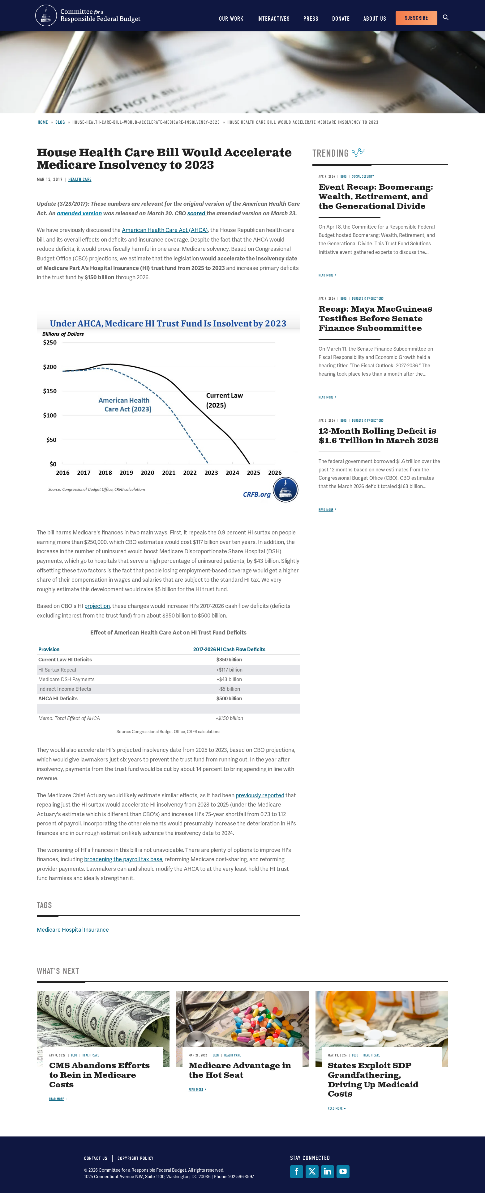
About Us (374, 18)
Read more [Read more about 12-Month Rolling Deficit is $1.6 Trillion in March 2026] (326, 510)
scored (197, 213)
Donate (341, 18)
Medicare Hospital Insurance (73, 929)
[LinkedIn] (327, 1171)
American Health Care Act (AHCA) (165, 230)
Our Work (231, 18)
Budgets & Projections (368, 299)
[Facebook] (296, 1171)
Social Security (363, 177)
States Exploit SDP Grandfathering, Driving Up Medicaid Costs (373, 1080)
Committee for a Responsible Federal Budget (87, 15)
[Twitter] (312, 1171)
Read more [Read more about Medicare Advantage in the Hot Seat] (196, 1090)
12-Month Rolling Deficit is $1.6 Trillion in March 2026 (379, 436)
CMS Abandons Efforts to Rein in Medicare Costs (99, 1075)
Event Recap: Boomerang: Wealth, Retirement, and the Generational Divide (376, 197)
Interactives (273, 18)
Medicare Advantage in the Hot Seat (240, 1070)
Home (43, 122)
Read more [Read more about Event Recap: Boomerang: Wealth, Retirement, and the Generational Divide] (326, 275)
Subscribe (416, 18)
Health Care (80, 179)
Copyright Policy (136, 1158)
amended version (79, 213)
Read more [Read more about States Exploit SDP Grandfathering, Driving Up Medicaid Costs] (335, 1109)
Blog (60, 122)
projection (97, 605)
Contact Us (95, 1158)
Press (311, 18)
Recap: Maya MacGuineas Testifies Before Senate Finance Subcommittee (375, 319)
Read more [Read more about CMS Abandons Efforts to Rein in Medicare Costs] (56, 1099)
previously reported (260, 795)
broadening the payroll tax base (123, 859)
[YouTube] (343, 1171)
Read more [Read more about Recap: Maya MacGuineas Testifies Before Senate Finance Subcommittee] (326, 397)
